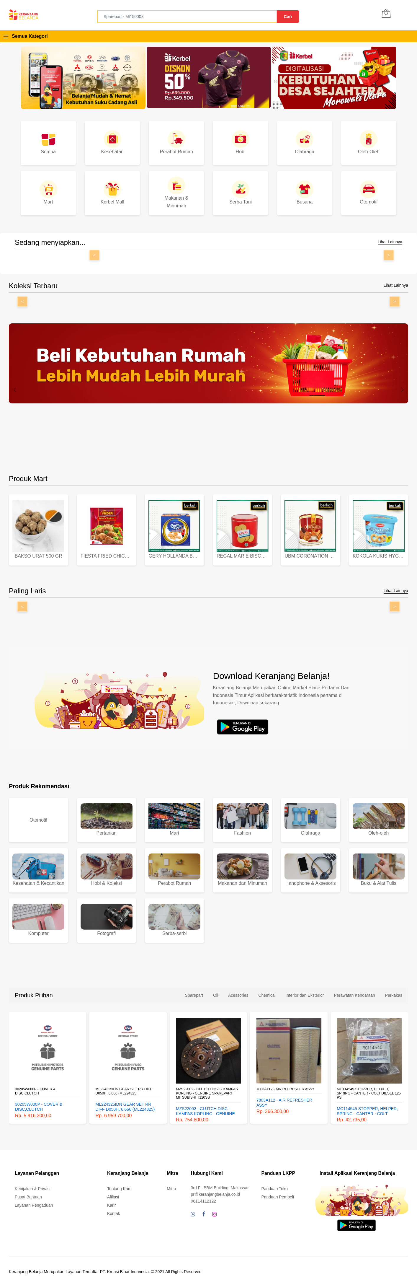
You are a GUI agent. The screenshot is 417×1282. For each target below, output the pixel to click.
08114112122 (203, 1196)
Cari (288, 16)
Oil (215, 990)
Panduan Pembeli (277, 1192)
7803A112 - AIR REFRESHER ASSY (285, 1084)
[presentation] (15, 390)
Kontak (113, 1209)
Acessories (238, 990)
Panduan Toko (274, 1184)
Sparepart (194, 990)
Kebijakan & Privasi (32, 1184)
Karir (111, 1200)
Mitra (171, 1184)
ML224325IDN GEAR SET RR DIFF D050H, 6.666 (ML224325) (124, 1086)
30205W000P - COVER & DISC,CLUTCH (35, 1086)
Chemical (266, 990)
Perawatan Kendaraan (354, 990)
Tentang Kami (120, 1184)
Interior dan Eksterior (305, 990)
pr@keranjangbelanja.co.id (215, 1189)
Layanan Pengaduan (34, 1200)
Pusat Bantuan (28, 1192)
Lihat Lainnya (390, 242)
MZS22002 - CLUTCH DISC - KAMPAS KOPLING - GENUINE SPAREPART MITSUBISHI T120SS (207, 1088)
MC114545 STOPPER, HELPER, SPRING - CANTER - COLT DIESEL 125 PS (369, 1088)
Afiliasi (113, 1192)
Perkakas (393, 990)
